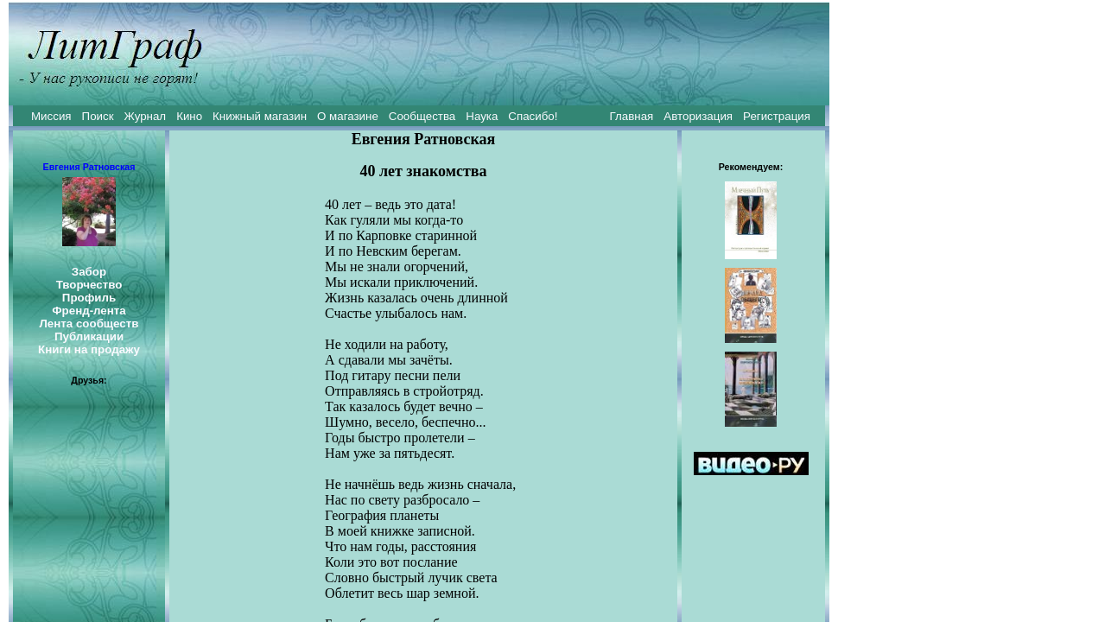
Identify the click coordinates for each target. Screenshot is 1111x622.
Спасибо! (532, 116)
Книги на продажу (89, 349)
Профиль (89, 297)
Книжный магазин (260, 116)
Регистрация (776, 116)
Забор (89, 271)
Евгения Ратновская (89, 167)
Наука (482, 116)
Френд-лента (89, 310)
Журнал (145, 116)
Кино (189, 116)
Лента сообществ (88, 323)
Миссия (51, 116)
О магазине (347, 116)
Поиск (98, 116)
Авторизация (698, 116)
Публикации (89, 336)
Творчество (89, 284)
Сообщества (422, 116)
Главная (632, 116)
